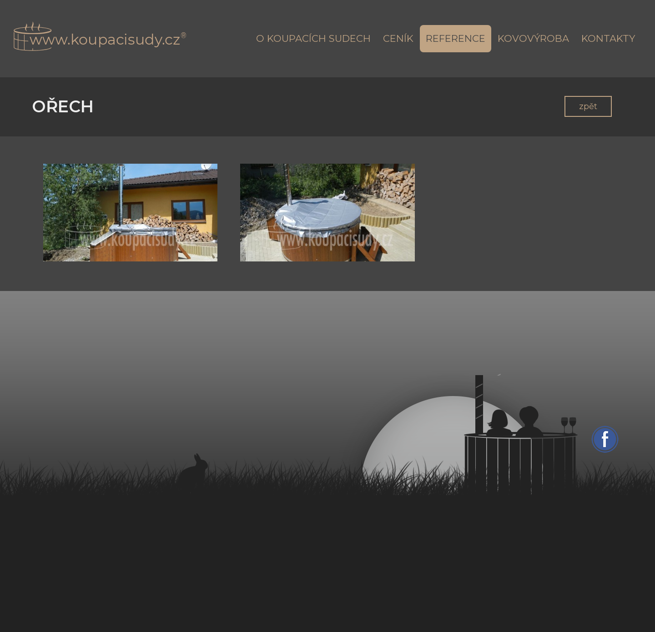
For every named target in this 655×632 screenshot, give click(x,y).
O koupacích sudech (313, 38)
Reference (455, 38)
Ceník (398, 38)
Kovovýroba (533, 38)
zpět (588, 106)
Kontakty (608, 38)
